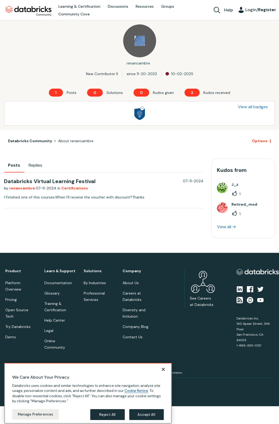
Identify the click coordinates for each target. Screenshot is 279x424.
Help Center (54, 320)
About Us (131, 282)
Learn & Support (59, 271)
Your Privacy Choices (63, 384)
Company (132, 271)
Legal (48, 330)
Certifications (74, 188)
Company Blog (135, 326)
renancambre (22, 188)
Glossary (52, 293)
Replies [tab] (35, 165)
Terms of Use (36, 384)
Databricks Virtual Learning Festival (50, 181)
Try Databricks (18, 326)
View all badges (253, 107)
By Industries (95, 282)
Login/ (260, 9)
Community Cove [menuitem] (74, 14)
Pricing (11, 299)
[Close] (163, 414)
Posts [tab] (14, 165)
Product (13, 271)
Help (228, 10)
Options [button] (260, 141)
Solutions (93, 271)
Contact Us (133, 337)
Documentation (58, 282)
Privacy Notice (14, 384)
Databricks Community (28, 11)
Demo (10, 337)
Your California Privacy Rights (100, 384)
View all (224, 227)
